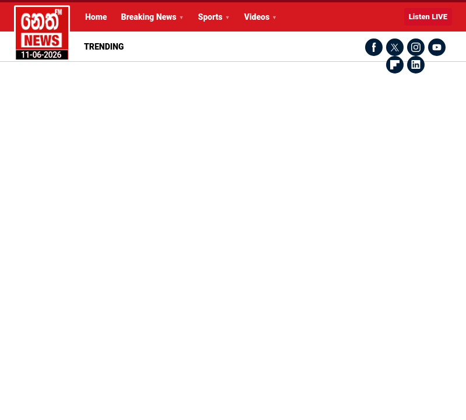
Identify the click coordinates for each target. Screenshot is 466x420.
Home (96, 17)
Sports (210, 17)
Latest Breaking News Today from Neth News (42, 33)
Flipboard (395, 65)
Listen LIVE (428, 16)
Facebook (374, 47)
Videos (256, 17)
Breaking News (148, 17)
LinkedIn (416, 65)
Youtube (437, 47)
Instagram (416, 47)
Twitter (395, 47)
